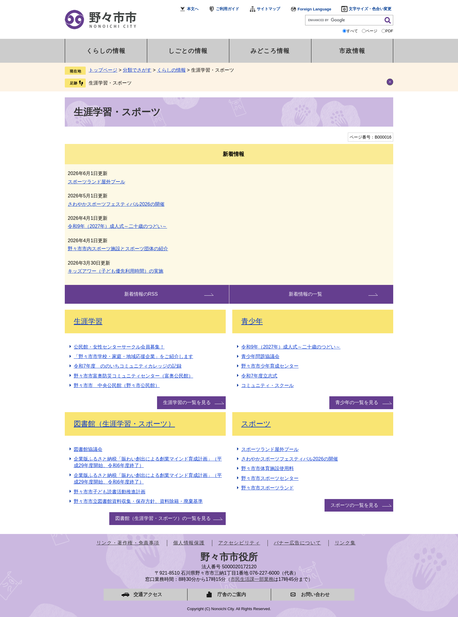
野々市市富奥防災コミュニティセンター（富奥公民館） (133, 375)
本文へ (193, 9)
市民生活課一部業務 (251, 579)
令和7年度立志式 (259, 375)
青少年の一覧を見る (356, 402)
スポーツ (256, 424)
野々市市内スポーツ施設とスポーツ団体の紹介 (118, 248)
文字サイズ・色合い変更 (370, 9)
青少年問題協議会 (260, 356)
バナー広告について (297, 542)
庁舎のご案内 (231, 594)
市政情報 (352, 50)
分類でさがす (137, 70)
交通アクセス (147, 594)
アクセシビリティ (239, 542)
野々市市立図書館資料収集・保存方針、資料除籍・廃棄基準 (138, 501)
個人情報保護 (189, 542)
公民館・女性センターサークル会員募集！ (119, 346)
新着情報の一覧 (305, 294)
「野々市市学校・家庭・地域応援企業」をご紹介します (133, 356)
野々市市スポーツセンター (270, 478)
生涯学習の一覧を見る (187, 402)
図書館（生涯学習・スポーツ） (124, 424)
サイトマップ (268, 9)
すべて (352, 31)
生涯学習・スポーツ (110, 82)
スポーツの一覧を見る (354, 505)
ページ (371, 31)
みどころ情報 (270, 50)
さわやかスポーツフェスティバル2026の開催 (116, 204)
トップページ (103, 70)
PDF (389, 31)
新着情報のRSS (141, 294)
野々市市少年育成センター (270, 366)
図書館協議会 (88, 449)
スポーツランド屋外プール (96, 181)
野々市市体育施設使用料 (267, 468)
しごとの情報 (188, 50)
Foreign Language (314, 9)
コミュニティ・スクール (267, 385)
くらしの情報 (106, 50)
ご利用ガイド (227, 9)
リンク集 (345, 542)
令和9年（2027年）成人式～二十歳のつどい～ (117, 226)
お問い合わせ (315, 594)
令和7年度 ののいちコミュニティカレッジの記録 (128, 366)
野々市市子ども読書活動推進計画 (109, 491)
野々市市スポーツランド (267, 487)
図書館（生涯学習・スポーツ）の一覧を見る (163, 518)
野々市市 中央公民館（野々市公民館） (117, 385)
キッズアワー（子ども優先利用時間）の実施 (115, 271)
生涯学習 (88, 321)
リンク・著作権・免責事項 (127, 542)
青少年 (252, 321)
